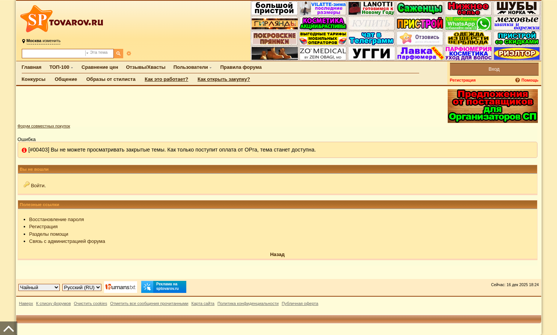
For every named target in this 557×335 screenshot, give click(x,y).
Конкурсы (34, 79)
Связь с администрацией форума (67, 241)
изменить (43, 40)
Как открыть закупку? (224, 79)
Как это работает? (166, 79)
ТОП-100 (59, 67)
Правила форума (240, 67)
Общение (66, 79)
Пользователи (191, 67)
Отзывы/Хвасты (146, 67)
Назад (277, 254)
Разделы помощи (48, 234)
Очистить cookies (90, 303)
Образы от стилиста (111, 79)
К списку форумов (53, 303)
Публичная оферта (300, 303)
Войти (37, 185)
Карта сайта (202, 303)
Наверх (26, 303)
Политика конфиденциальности (248, 303)
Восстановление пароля (56, 219)
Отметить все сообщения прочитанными (149, 303)
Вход (494, 69)
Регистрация (463, 80)
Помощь (529, 80)
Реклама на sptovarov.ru (160, 287)
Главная (32, 67)
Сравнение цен (100, 67)
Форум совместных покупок (44, 126)
